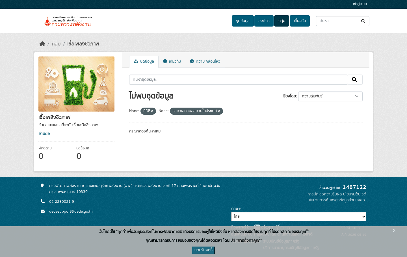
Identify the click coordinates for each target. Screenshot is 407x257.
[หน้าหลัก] (42, 44)
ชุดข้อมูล (243, 21)
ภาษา (235, 209)
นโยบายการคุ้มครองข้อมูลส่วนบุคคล (336, 200)
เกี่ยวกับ (300, 21)
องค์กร (264, 21)
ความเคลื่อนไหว (205, 61)
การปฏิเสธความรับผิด (325, 194)
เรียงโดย (289, 96)
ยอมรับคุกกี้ (203, 250)
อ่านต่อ (44, 134)
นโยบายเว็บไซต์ (354, 194)
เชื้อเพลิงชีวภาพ (83, 44)
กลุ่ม (281, 21)
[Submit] (364, 21)
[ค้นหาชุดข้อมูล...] (342, 21)
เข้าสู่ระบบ (360, 4)
